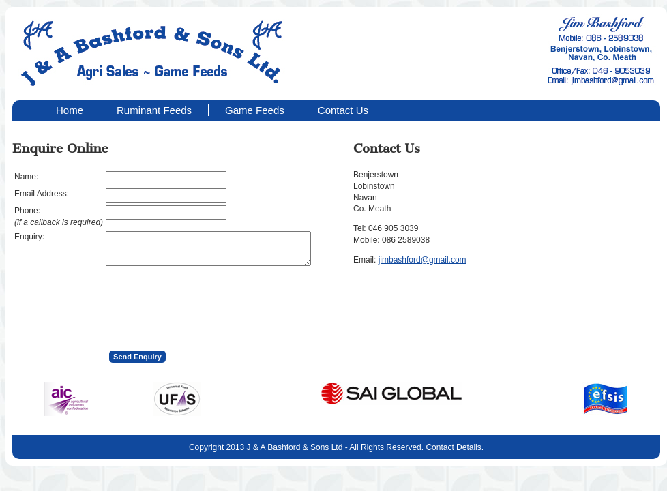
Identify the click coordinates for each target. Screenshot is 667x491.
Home (69, 110)
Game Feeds (254, 110)
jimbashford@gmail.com (422, 260)
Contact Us (343, 110)
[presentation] (209, 304)
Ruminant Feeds (154, 110)
